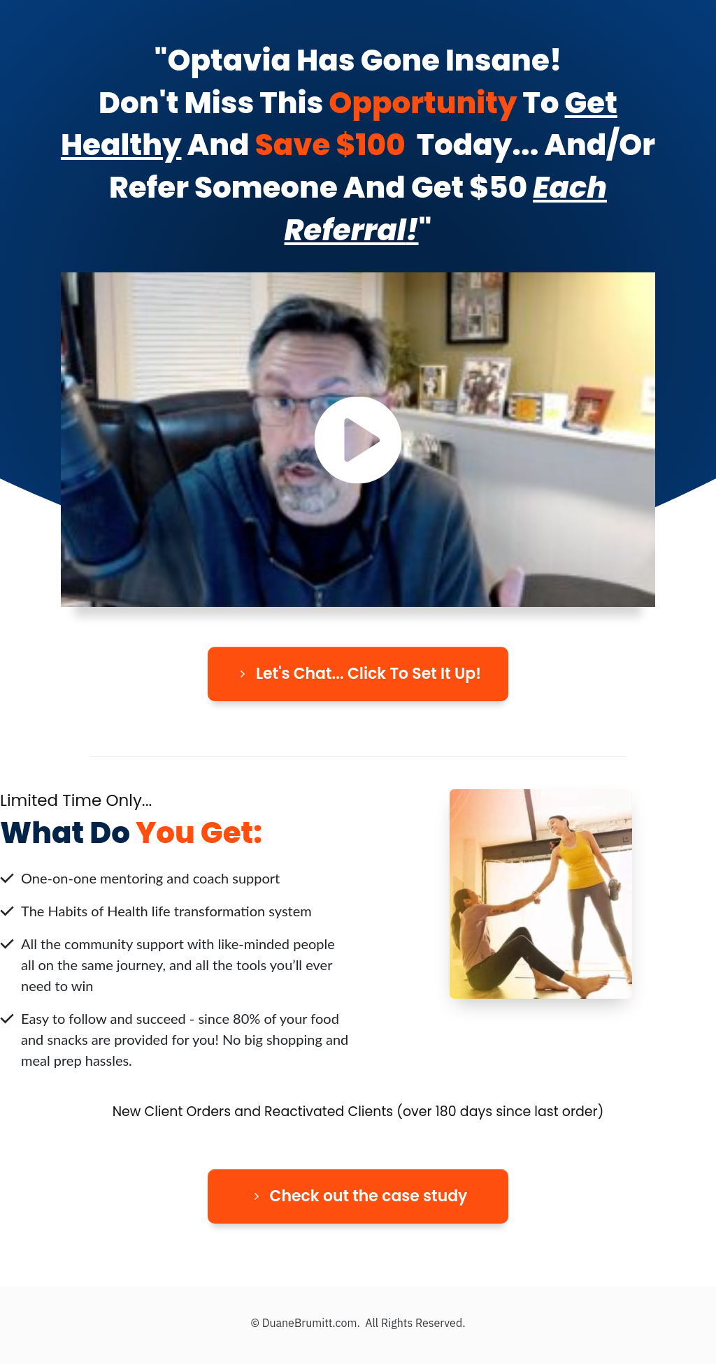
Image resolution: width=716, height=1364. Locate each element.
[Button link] (358, 674)
